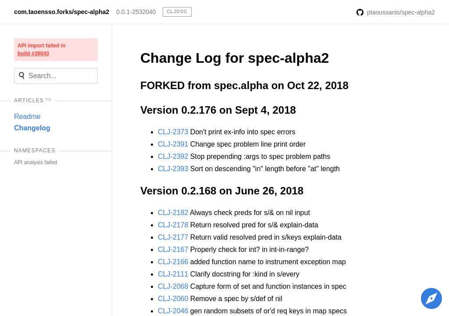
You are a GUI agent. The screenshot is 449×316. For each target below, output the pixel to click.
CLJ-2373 (173, 132)
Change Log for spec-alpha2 (234, 58)
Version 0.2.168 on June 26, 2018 (221, 191)
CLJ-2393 (173, 168)
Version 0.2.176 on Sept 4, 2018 (218, 110)
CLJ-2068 (173, 286)
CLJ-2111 (173, 274)
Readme (27, 116)
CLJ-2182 (173, 212)
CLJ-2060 (173, 298)
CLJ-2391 (173, 144)
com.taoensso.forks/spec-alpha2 (61, 11)
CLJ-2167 (173, 249)
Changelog (32, 128)
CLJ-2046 (173, 311)
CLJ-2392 (173, 156)
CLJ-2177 (173, 237)
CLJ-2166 (173, 262)
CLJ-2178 (173, 225)
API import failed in (41, 50)
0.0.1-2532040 (136, 11)
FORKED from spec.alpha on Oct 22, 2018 (244, 85)
